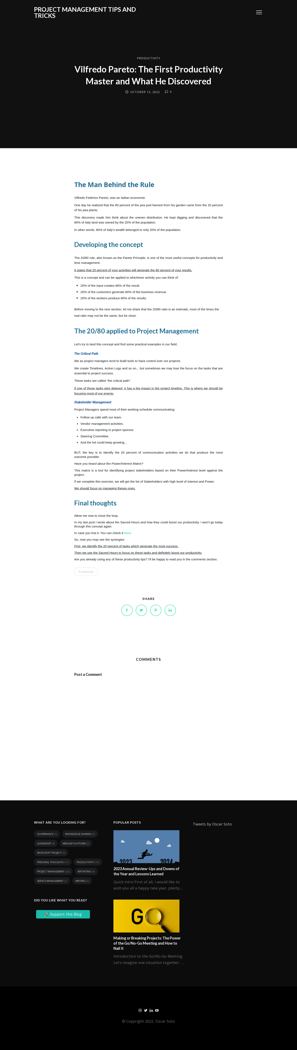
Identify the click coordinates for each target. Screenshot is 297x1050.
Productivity (148, 58)
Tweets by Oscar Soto (212, 824)
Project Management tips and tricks (85, 12)
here (127, 533)
